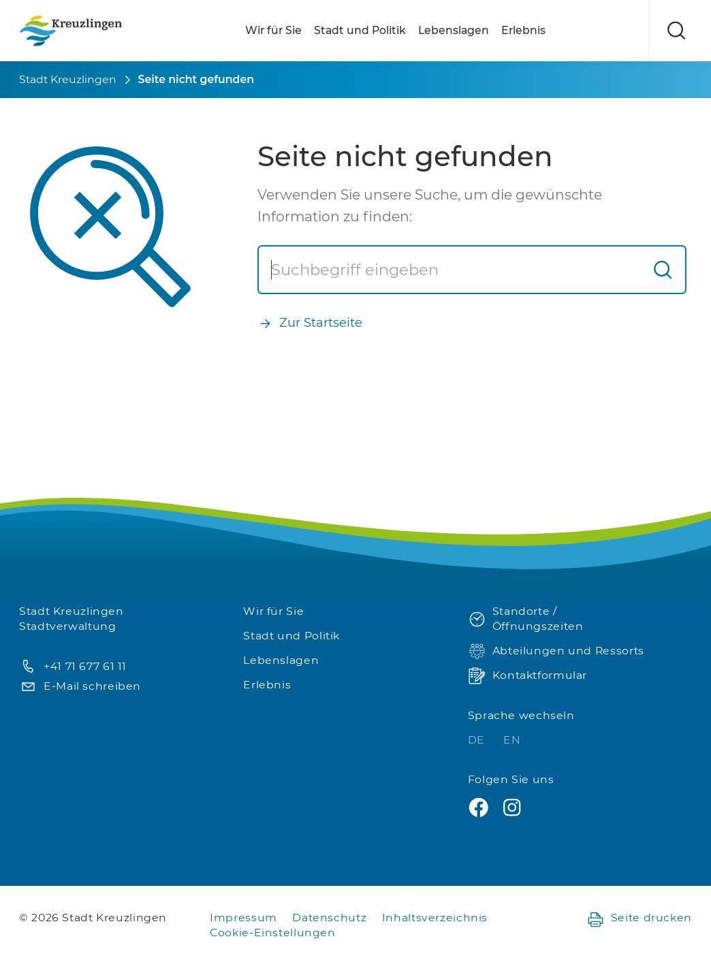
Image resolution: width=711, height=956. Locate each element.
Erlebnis (523, 30)
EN (511, 739)
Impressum (243, 917)
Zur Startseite (309, 323)
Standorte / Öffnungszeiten (526, 619)
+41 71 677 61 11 (73, 667)
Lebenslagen (453, 30)
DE (478, 739)
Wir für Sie (273, 30)
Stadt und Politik (360, 30)
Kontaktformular (527, 676)
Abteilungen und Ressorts (556, 651)
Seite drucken (639, 918)
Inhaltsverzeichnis (435, 917)
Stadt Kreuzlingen (67, 79)
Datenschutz (329, 917)
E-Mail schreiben (80, 687)
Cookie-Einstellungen (273, 932)
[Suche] (450, 269)
